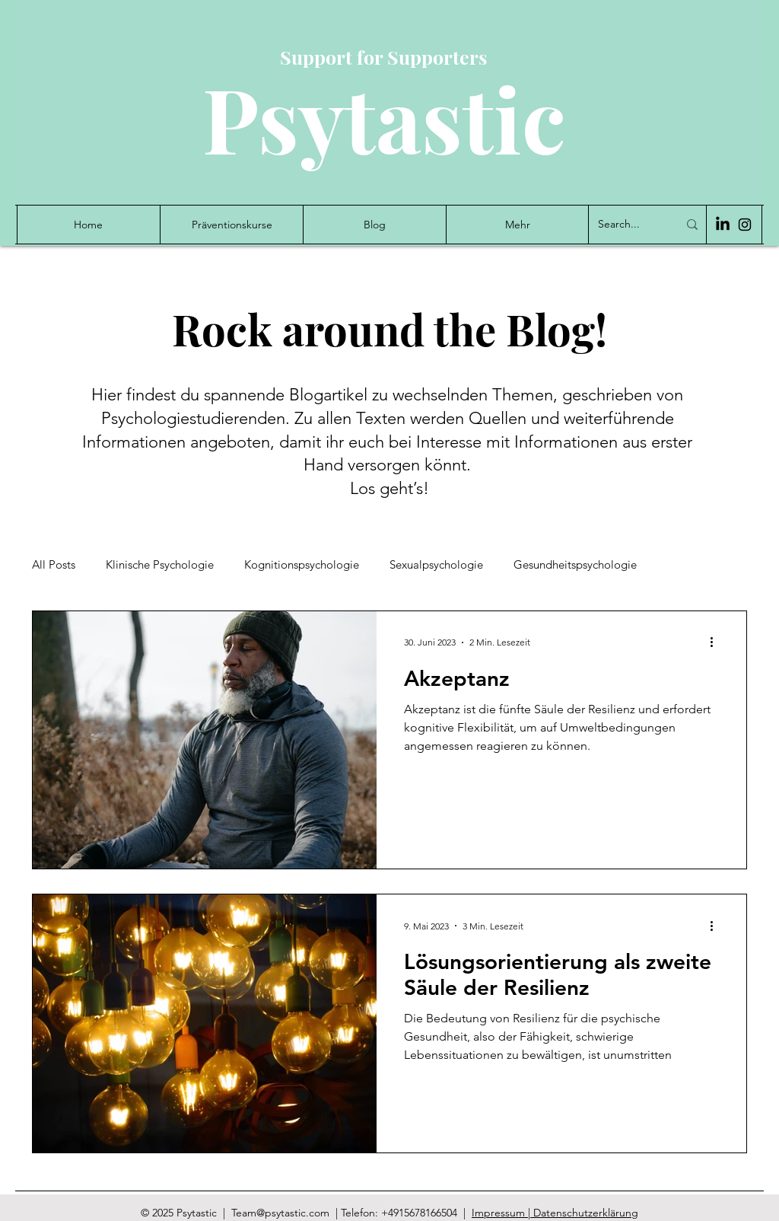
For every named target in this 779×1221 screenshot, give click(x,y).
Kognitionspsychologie (301, 565)
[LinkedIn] (722, 224)
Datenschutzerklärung (585, 1212)
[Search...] (626, 225)
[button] (517, 225)
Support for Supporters (384, 56)
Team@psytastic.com (280, 1212)
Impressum (500, 1212)
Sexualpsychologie (436, 565)
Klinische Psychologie (160, 565)
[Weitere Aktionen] (716, 642)
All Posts (53, 565)
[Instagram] (744, 224)
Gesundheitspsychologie (575, 565)
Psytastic (384, 118)
